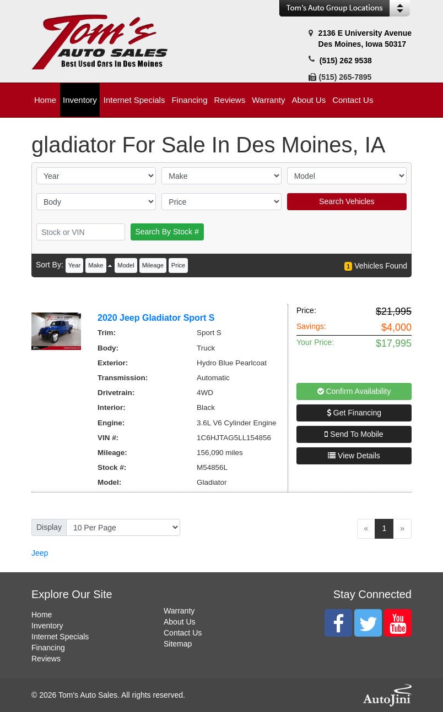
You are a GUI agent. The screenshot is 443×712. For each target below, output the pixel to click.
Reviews (46, 658)
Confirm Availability (354, 391)
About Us (180, 621)
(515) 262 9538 (346, 60)
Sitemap (178, 643)
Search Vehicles (346, 201)
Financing (48, 647)
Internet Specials (60, 636)
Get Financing (354, 412)
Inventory (47, 625)
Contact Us (183, 632)
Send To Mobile (354, 434)
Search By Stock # (167, 231)
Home (41, 614)
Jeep (39, 553)
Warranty (179, 610)
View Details (354, 455)
